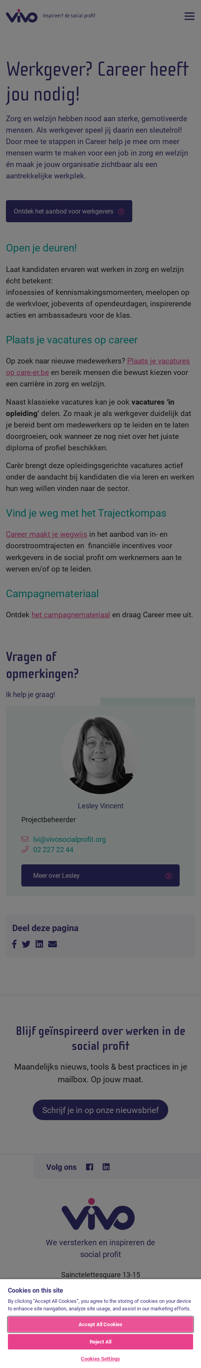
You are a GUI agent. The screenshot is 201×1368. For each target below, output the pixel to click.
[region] (100, 1323)
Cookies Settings (100, 1358)
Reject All (100, 1341)
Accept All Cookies (100, 1324)
